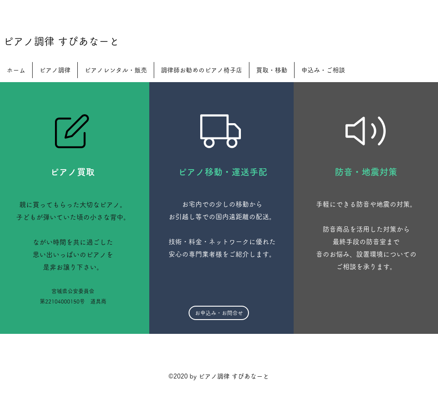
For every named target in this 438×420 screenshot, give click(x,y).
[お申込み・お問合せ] (219, 313)
